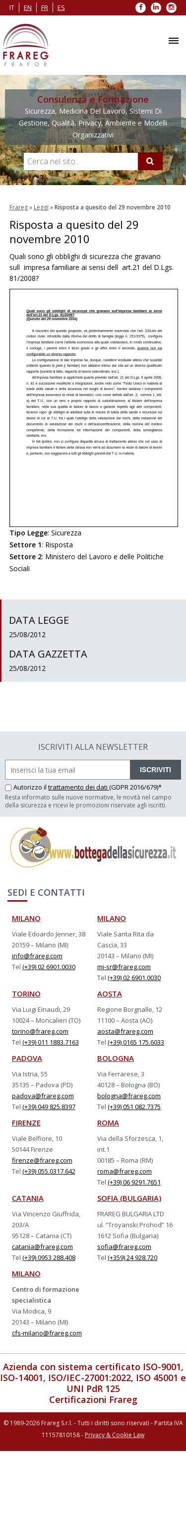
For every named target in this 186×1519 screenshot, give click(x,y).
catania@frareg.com (42, 1246)
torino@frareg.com (40, 1031)
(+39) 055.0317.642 (48, 1171)
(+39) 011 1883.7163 (50, 1042)
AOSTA (109, 993)
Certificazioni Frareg (93, 1399)
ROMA (108, 1122)
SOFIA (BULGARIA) (129, 1198)
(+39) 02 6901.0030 (48, 966)
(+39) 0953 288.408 (48, 1257)
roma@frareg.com (124, 1171)
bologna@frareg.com (129, 1095)
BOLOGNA (115, 1058)
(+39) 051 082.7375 (134, 1106)
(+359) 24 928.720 (132, 1257)
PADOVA (27, 1058)
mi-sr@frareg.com (124, 966)
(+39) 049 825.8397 (48, 1106)
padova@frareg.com (43, 1095)
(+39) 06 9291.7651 (134, 1182)
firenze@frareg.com (42, 1160)
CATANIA (28, 1198)
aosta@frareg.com (125, 1031)
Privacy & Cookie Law (114, 1435)
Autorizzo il (26, 787)
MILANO (26, 918)
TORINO (26, 993)
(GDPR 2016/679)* (135, 787)
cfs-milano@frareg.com (47, 1332)
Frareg (18, 207)
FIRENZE (26, 1122)
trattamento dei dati (78, 787)
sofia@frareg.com (124, 1246)
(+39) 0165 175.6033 (136, 1042)
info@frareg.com (37, 955)
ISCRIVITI (155, 770)
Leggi (41, 207)
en (28, 7)
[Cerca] (150, 161)
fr (44, 7)
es (61, 7)
